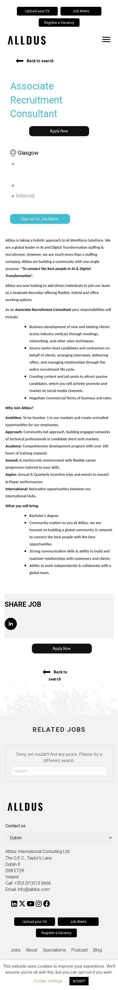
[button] (35, 61)
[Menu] (106, 39)
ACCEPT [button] (79, 981)
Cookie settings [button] (48, 981)
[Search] (59, 771)
